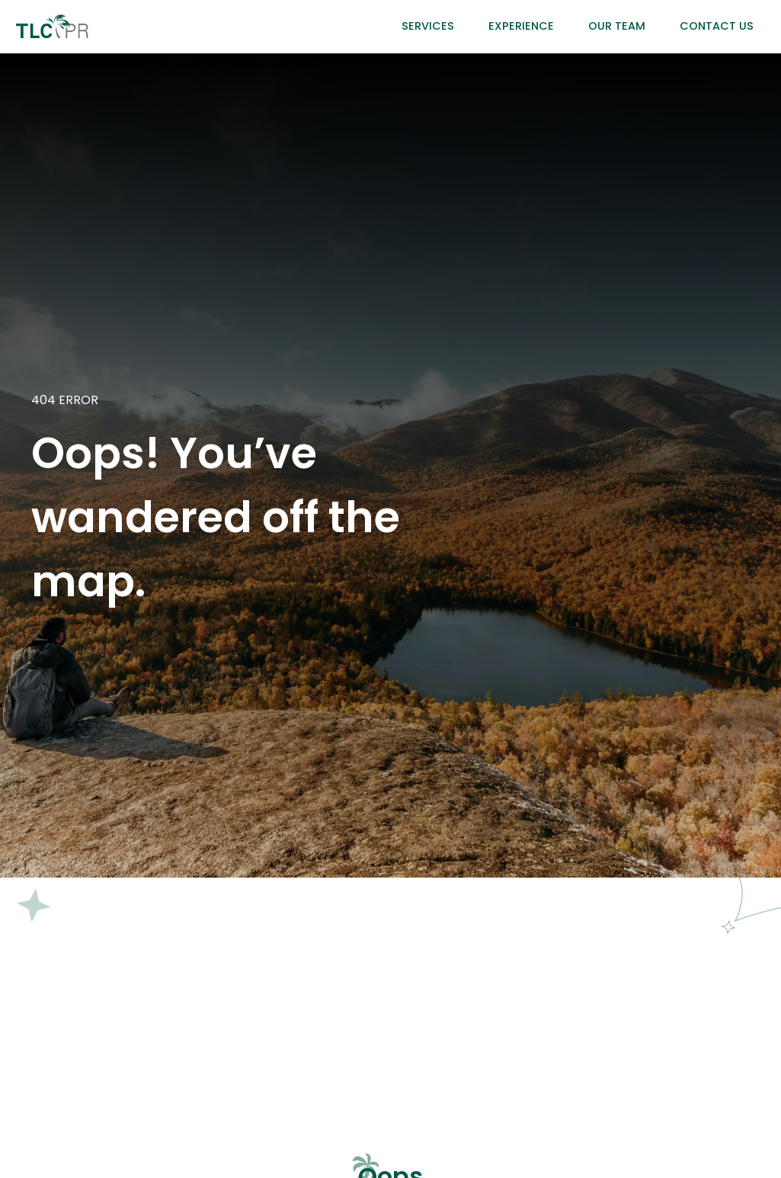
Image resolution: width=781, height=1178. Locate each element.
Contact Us (717, 26)
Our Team (616, 26)
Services (428, 26)
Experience (521, 26)
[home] (52, 26)
